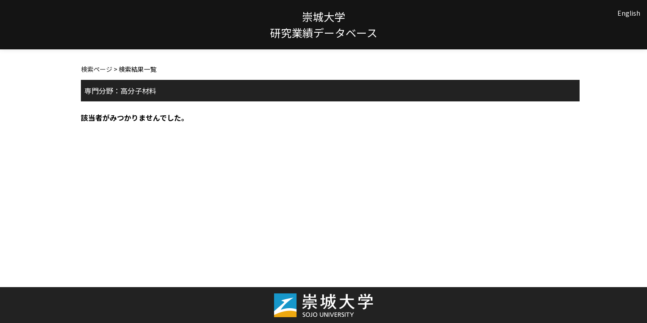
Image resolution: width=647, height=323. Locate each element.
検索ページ (96, 69)
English (628, 13)
